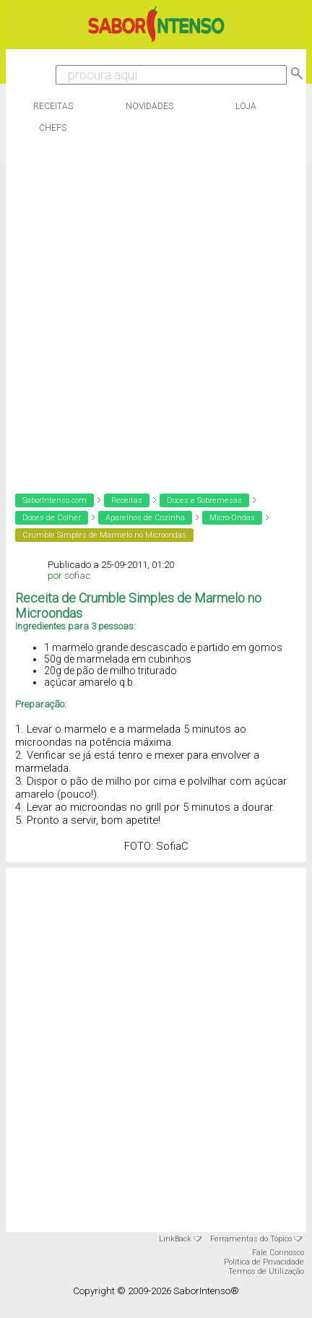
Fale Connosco (278, 1252)
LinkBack (175, 1239)
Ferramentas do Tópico (251, 1239)
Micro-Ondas (232, 517)
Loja (245, 106)
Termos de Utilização (266, 1271)
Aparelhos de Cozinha (145, 517)
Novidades (149, 106)
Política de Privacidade (264, 1262)
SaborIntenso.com (54, 500)
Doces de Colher (51, 517)
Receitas (53, 106)
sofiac (77, 575)
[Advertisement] (153, 309)
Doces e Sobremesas (204, 500)
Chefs (52, 128)
